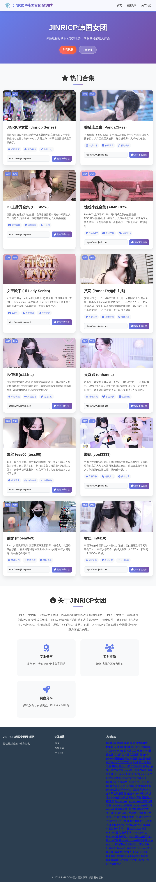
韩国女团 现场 (134, 750)
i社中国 (122, 821)
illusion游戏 (118, 825)
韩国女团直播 (140, 743)
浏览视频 (68, 49)
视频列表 (131, 5)
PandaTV (111, 747)
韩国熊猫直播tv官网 (141, 758)
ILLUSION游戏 (141, 844)
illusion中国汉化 (136, 840)
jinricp (120, 747)
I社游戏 (113, 821)
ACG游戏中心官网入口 (121, 852)
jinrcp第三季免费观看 (135, 770)
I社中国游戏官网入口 (140, 836)
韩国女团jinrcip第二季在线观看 (128, 766)
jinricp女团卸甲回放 (129, 774)
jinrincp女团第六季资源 (134, 778)
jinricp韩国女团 (132, 747)
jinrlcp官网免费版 (118, 797)
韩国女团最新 (132, 754)
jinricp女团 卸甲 (114, 789)
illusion (130, 821)
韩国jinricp (128, 786)
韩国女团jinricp (143, 786)
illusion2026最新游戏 (136, 856)
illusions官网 (141, 852)
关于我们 (146, 5)
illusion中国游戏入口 (117, 836)
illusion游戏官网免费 (117, 860)
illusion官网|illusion (116, 840)
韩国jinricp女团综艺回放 (119, 762)
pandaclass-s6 (124, 743)
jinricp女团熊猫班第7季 (118, 809)
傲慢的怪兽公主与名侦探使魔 (130, 813)
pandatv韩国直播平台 (117, 758)
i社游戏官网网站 (133, 825)
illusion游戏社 (139, 832)
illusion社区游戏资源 (128, 848)
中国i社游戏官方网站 (135, 828)
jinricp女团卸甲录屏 (134, 789)
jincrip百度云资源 (137, 782)
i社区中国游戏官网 (139, 860)
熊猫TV (144, 754)
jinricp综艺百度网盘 (116, 782)
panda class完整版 (122, 805)
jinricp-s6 (111, 743)
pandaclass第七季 (142, 805)
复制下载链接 (62, 158)
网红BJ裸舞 (135, 797)
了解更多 (88, 49)
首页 (119, 5)
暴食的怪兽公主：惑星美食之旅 (134, 817)
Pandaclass (121, 801)
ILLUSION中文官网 (122, 844)
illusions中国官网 (115, 856)
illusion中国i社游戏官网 (118, 832)
